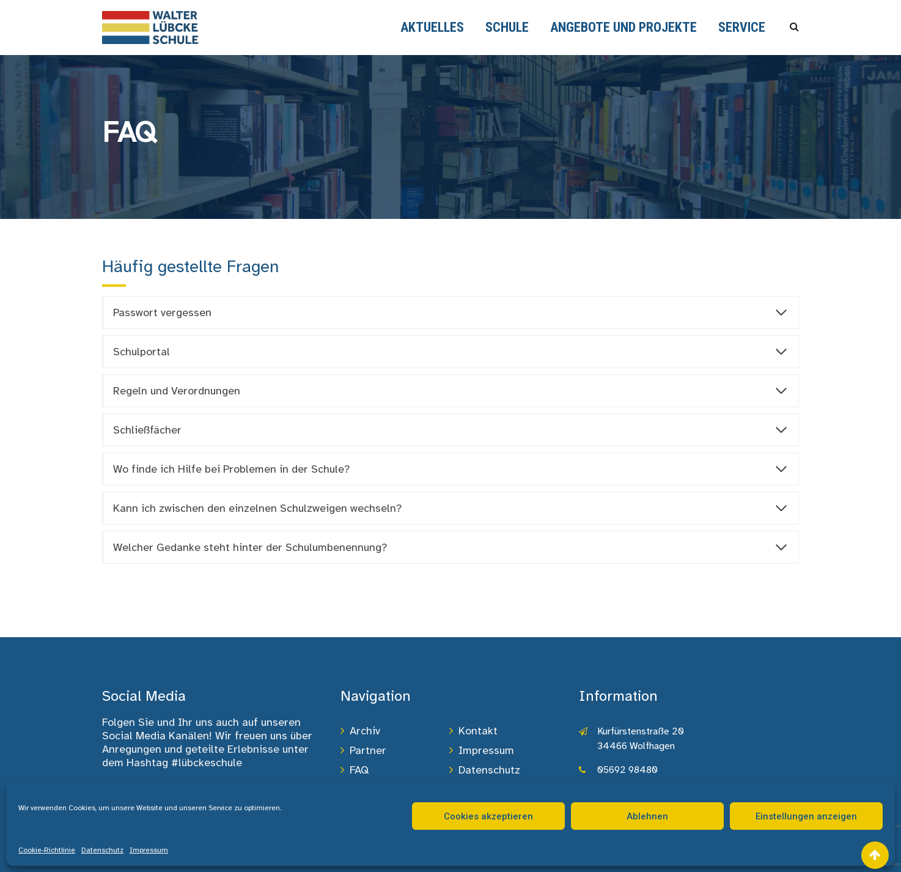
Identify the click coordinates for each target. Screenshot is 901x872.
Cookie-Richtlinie (46, 850)
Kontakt (478, 730)
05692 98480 (627, 770)
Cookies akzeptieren (488, 816)
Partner (368, 750)
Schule (507, 27)
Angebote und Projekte (623, 27)
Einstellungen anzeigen (806, 816)
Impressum (149, 850)
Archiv (365, 730)
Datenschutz (102, 850)
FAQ (359, 770)
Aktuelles (432, 27)
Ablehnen (647, 816)
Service (741, 27)
